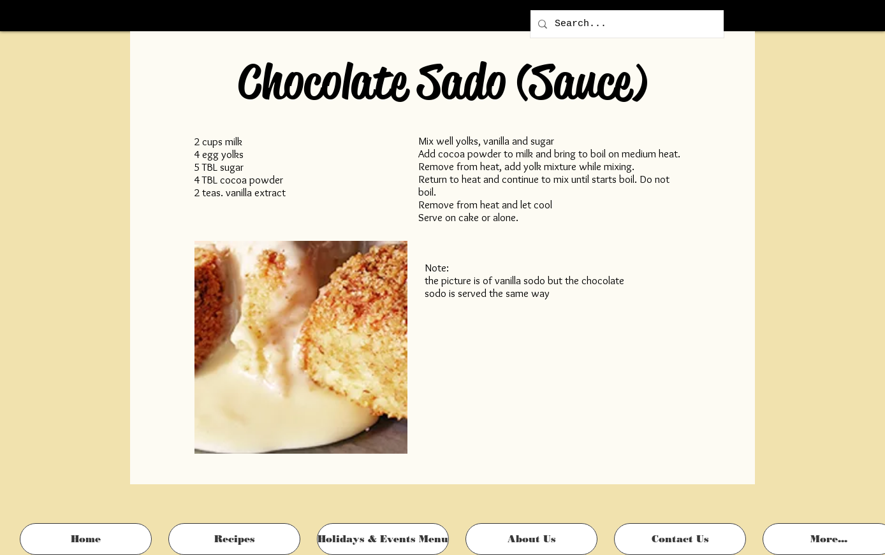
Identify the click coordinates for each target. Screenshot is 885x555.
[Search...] (626, 24)
